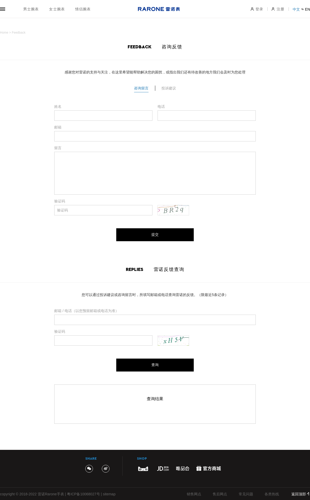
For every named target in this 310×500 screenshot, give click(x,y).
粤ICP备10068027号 (83, 494)
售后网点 (220, 494)
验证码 (59, 201)
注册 (278, 9)
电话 (161, 106)
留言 (57, 148)
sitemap (109, 494)
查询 (155, 365)
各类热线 (272, 494)
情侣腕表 (83, 9)
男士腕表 (31, 9)
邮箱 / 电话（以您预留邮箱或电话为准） (86, 311)
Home (4, 32)
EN (307, 9)
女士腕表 (57, 9)
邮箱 (57, 127)
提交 (155, 234)
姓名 (57, 106)
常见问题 (246, 494)
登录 (256, 9)
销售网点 (194, 494)
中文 (296, 9)
